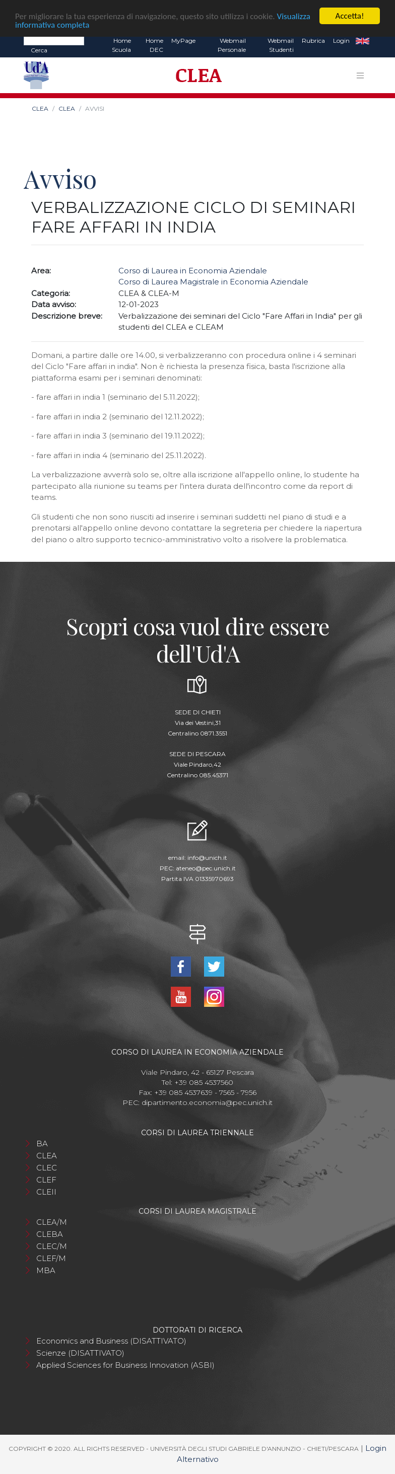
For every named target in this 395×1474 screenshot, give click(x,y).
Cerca (39, 50)
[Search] (54, 40)
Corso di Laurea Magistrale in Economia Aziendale (213, 281)
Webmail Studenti (281, 45)
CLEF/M (51, 1258)
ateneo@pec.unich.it (206, 868)
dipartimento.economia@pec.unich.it (207, 1102)
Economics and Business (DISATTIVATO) (111, 1341)
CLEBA (49, 1234)
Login (341, 40)
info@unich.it (207, 857)
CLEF (46, 1180)
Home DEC (154, 45)
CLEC (46, 1167)
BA (42, 1143)
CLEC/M (51, 1246)
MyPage (183, 40)
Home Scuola (121, 45)
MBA (45, 1270)
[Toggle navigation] (360, 75)
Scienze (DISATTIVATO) (80, 1353)
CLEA (40, 108)
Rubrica (313, 40)
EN (362, 40)
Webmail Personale (232, 45)
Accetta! (350, 16)
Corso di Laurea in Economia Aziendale (192, 270)
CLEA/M (51, 1222)
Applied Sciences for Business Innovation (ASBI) (125, 1365)
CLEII (46, 1192)
